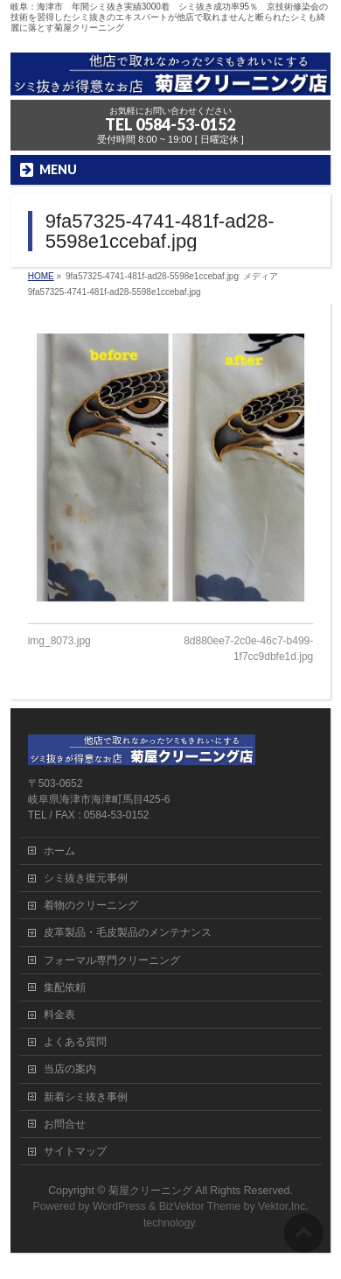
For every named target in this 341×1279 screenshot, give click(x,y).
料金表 (59, 1014)
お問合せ (65, 1124)
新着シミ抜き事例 (86, 1097)
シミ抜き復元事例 (86, 878)
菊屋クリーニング (150, 1190)
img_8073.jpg (59, 641)
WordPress (119, 1206)
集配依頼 (65, 987)
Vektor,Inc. (283, 1206)
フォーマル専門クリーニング (112, 960)
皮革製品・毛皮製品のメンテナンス (128, 932)
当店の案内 (70, 1069)
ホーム (59, 851)
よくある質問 (75, 1042)
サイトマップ (75, 1151)
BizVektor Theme (200, 1206)
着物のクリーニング (91, 905)
